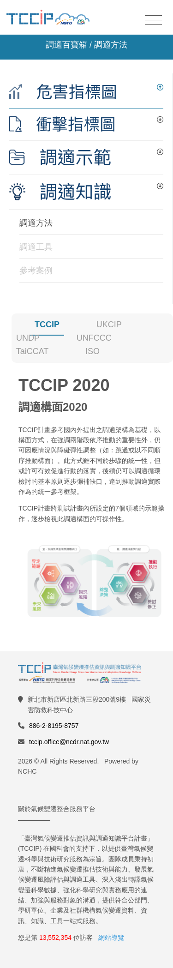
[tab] (86, 92)
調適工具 (36, 247)
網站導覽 (111, 937)
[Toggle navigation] (153, 20)
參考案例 (36, 270)
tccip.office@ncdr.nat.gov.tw (69, 742)
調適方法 (36, 223)
